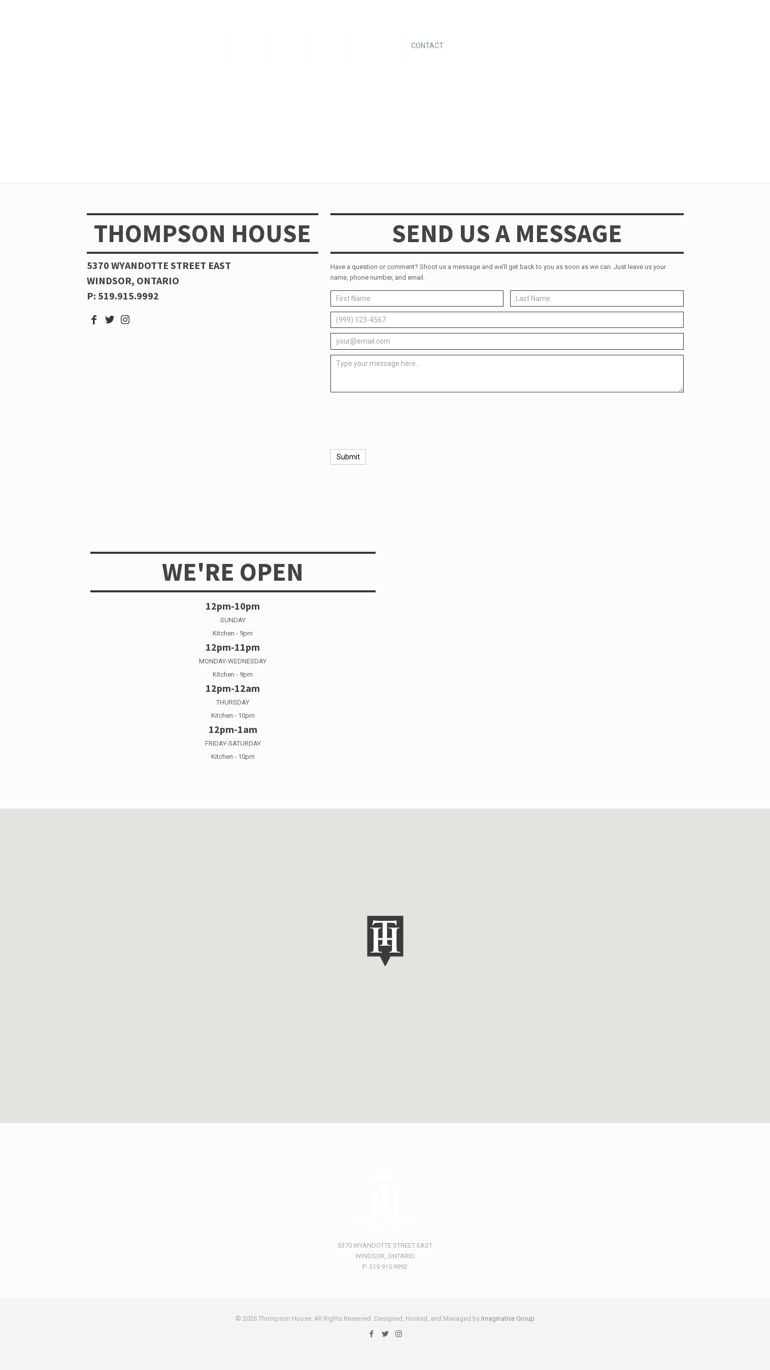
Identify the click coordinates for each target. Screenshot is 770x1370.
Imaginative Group (507, 1318)
